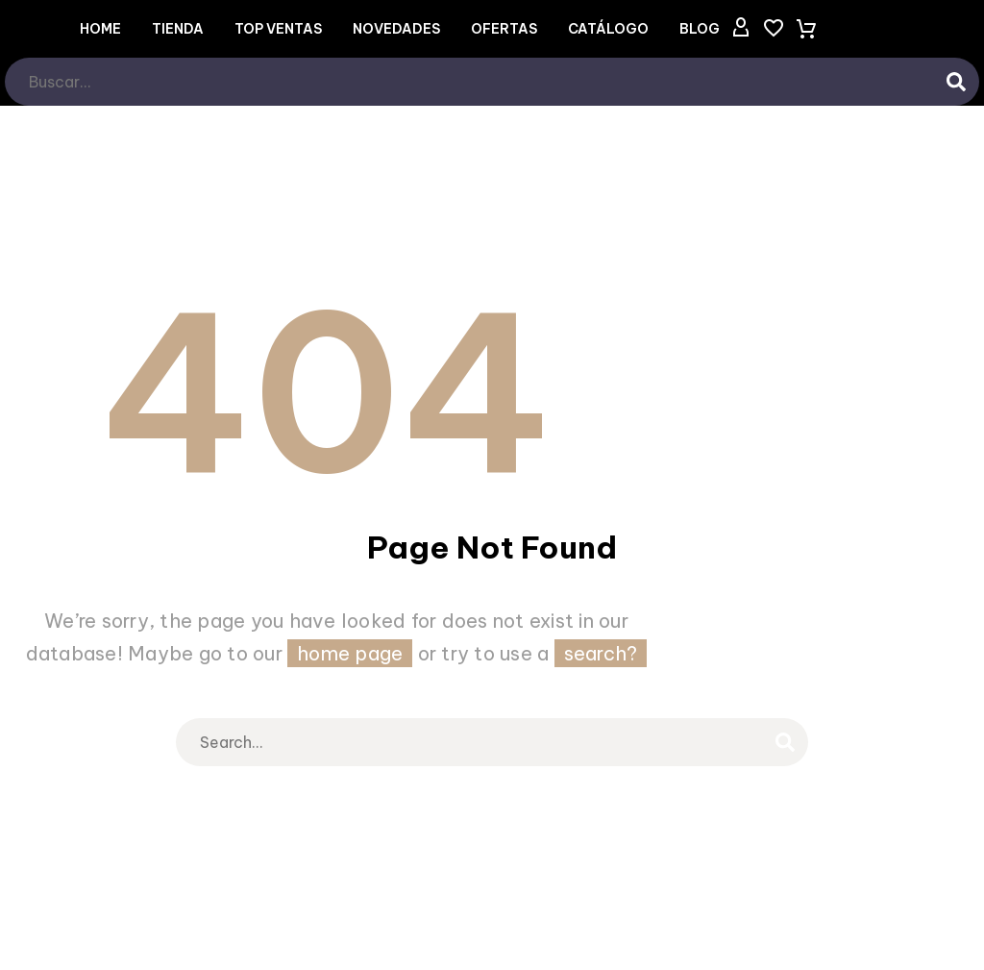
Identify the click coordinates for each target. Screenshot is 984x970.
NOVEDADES (396, 28)
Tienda (178, 28)
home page (350, 653)
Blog (699, 28)
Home (100, 28)
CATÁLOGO (608, 28)
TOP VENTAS (278, 28)
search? (601, 653)
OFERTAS (504, 28)
